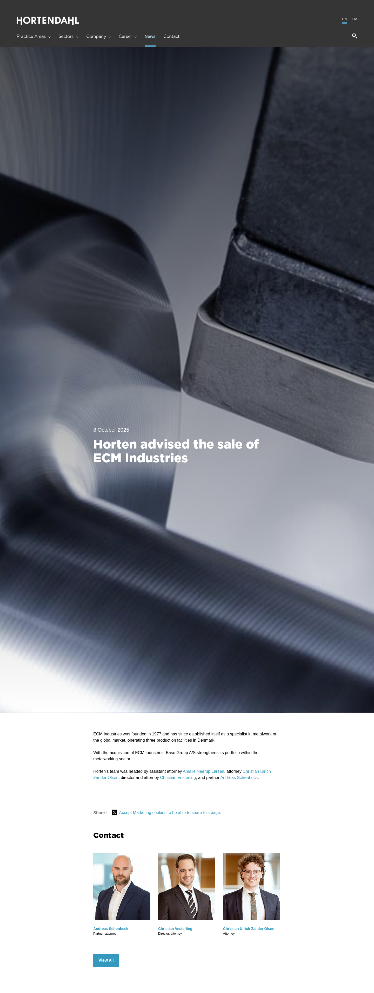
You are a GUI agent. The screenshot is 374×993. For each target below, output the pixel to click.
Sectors (68, 37)
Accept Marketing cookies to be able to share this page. (170, 812)
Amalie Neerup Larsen (203, 771)
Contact (171, 37)
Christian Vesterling (178, 777)
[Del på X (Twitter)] (114, 812)
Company (98, 37)
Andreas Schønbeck (239, 777)
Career (128, 37)
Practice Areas (34, 37)
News (150, 37)
